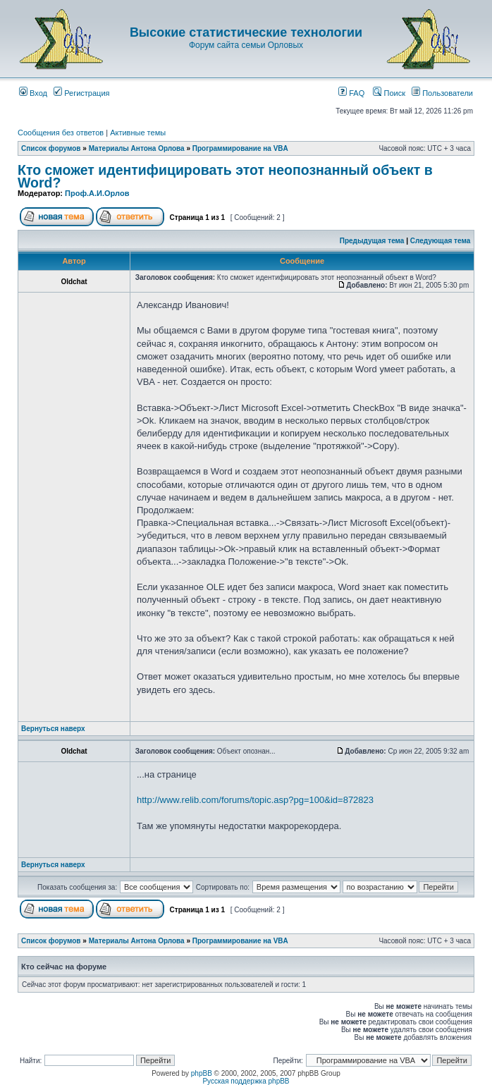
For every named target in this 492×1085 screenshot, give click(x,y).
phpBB (201, 1073)
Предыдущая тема (372, 241)
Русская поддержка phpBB (245, 1081)
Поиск (389, 93)
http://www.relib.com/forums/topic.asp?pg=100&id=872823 (255, 800)
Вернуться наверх (53, 728)
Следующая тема (440, 241)
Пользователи (442, 93)
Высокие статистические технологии (246, 32)
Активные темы (138, 132)
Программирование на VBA (240, 148)
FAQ (351, 93)
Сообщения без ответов (61, 132)
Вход (33, 93)
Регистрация (81, 93)
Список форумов (51, 148)
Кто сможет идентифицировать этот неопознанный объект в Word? (225, 176)
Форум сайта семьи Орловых (246, 45)
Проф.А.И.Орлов (97, 193)
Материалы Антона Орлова (137, 148)
